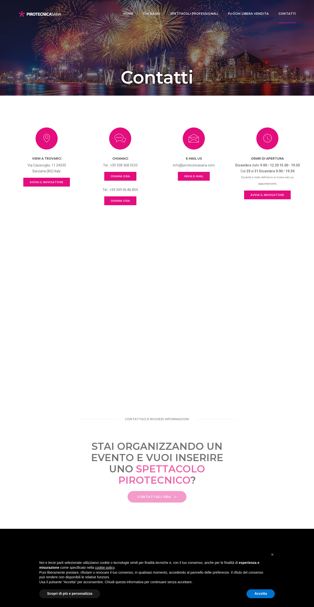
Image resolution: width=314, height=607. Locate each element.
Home (125, 9)
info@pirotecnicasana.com (194, 165)
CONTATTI (284, 9)
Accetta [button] (260, 593)
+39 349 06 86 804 (123, 190)
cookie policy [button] (104, 567)
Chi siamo (149, 9)
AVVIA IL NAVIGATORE (47, 182)
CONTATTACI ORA (157, 502)
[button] (272, 554)
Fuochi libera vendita (245, 9)
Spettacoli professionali (191, 9)
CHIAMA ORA (120, 176)
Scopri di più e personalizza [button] (69, 593)
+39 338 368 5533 (124, 165)
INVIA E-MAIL (193, 176)
